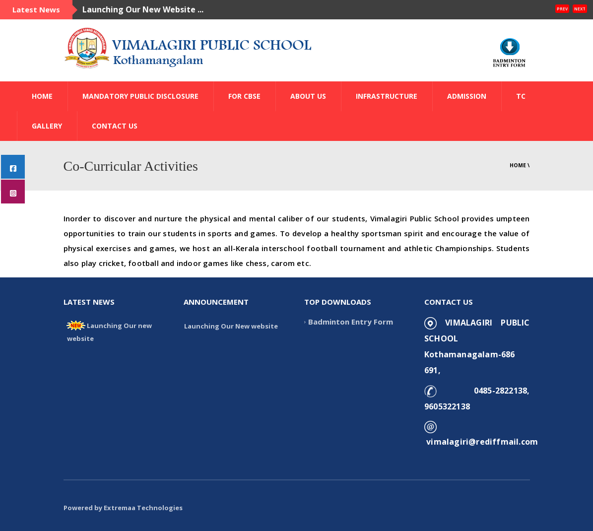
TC (521, 96)
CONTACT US (114, 126)
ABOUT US (308, 96)
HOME (42, 96)
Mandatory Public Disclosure (140, 96)
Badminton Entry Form (350, 322)
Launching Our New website (231, 326)
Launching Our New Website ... (142, 9)
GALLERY (47, 126)
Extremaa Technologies (143, 507)
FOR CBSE (244, 96)
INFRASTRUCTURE (386, 96)
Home (518, 165)
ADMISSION (466, 96)
